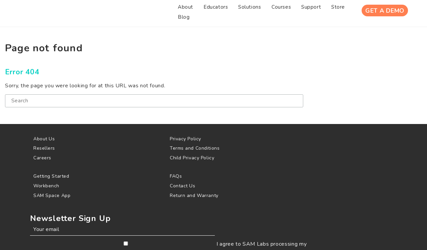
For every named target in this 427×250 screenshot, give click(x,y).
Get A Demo (380, 13)
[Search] (105, 107)
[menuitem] (96, 13)
